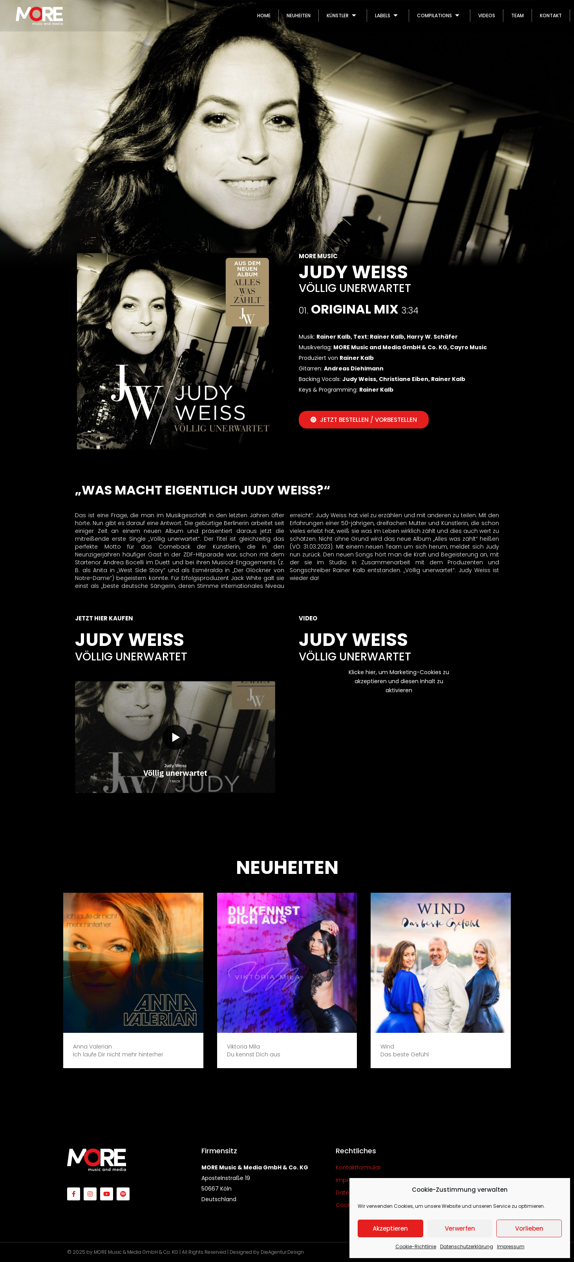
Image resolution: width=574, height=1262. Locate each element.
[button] (142, 1078)
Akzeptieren (390, 1228)
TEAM (517, 15)
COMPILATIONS (439, 15)
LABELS (387, 15)
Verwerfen (460, 1228)
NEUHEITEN (299, 15)
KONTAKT (551, 15)
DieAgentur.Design (282, 1252)
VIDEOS (486, 15)
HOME (264, 15)
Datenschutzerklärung (466, 1246)
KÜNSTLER (343, 15)
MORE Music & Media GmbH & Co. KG (136, 1252)
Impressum (511, 1246)
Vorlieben (529, 1228)
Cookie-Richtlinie (415, 1246)
